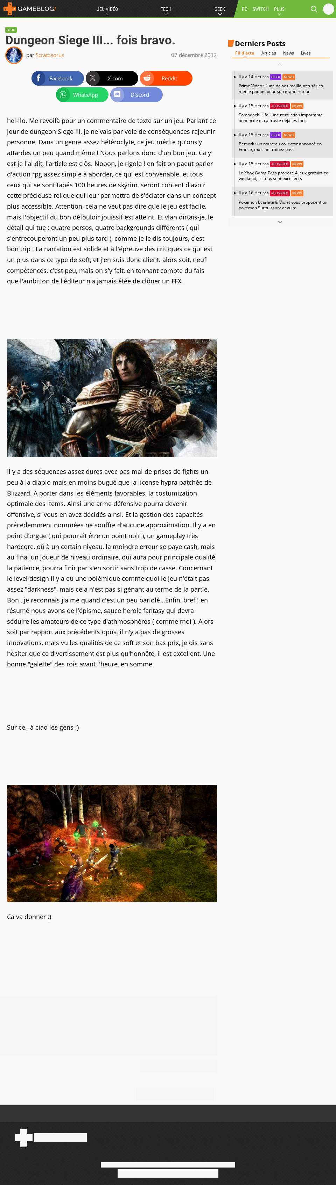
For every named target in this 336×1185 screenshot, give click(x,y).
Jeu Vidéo (107, 9)
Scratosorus (50, 54)
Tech (166, 9)
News (288, 53)
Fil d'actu (244, 53)
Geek (220, 9)
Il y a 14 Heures (284, 84)
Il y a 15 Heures (284, 113)
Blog (11, 30)
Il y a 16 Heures (284, 200)
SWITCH (261, 9)
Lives (306, 53)
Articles (268, 53)
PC (244, 9)
